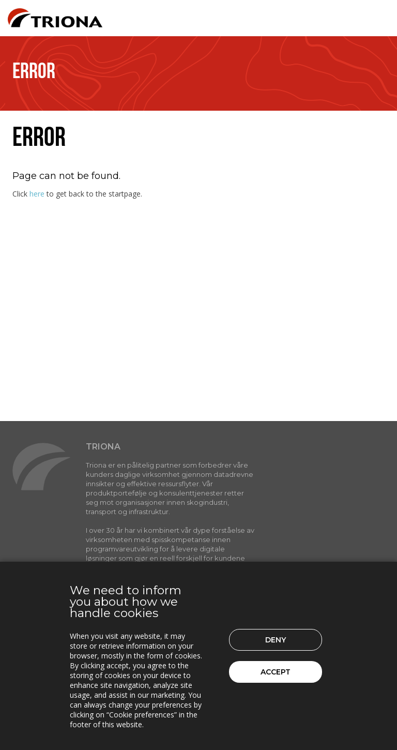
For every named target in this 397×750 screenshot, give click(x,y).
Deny (275, 639)
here (36, 194)
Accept (276, 672)
